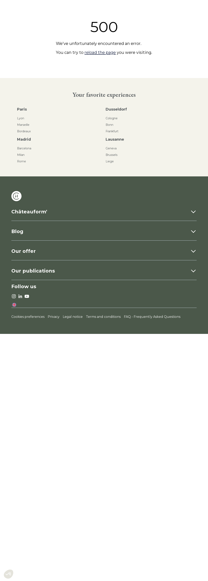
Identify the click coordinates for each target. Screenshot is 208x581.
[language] (14, 305)
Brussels (111, 155)
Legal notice (73, 317)
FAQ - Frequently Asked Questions (152, 317)
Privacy (54, 317)
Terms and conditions (103, 317)
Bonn (109, 125)
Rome (21, 161)
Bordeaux (24, 131)
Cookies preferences (27, 317)
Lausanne (115, 139)
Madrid (24, 139)
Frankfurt (112, 131)
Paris (22, 109)
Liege (110, 161)
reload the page (100, 52)
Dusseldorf (116, 109)
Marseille (23, 125)
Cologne (112, 118)
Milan (21, 155)
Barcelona (24, 148)
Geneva (111, 148)
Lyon (20, 118)
